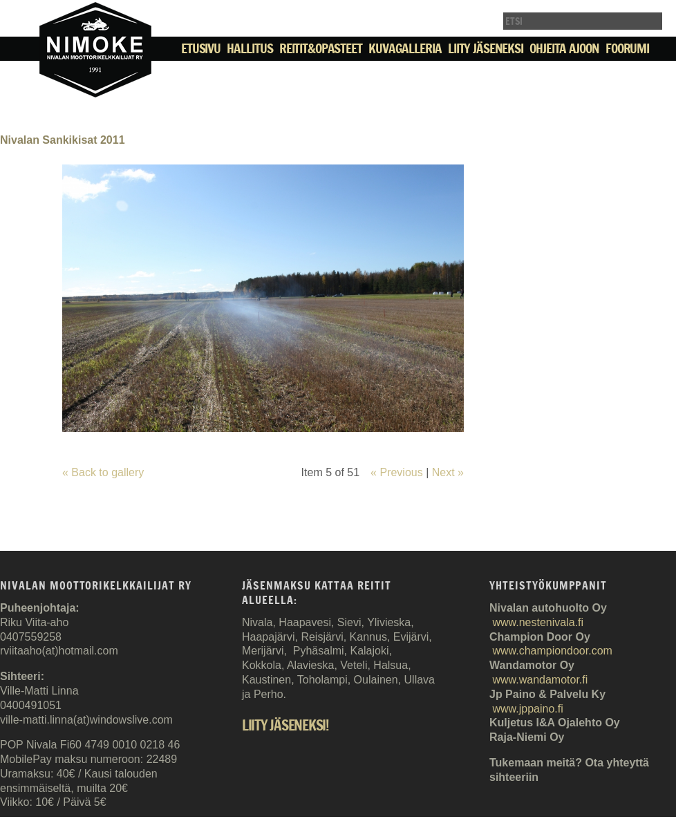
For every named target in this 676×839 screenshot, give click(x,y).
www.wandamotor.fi (540, 680)
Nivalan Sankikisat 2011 (62, 140)
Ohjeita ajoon (564, 48)
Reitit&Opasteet (320, 48)
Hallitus (249, 48)
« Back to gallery (103, 472)
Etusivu (200, 48)
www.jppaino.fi (527, 709)
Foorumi (627, 48)
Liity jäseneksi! (285, 726)
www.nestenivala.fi (537, 622)
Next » (448, 472)
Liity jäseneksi (485, 48)
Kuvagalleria (404, 48)
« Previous (396, 472)
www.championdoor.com (552, 651)
